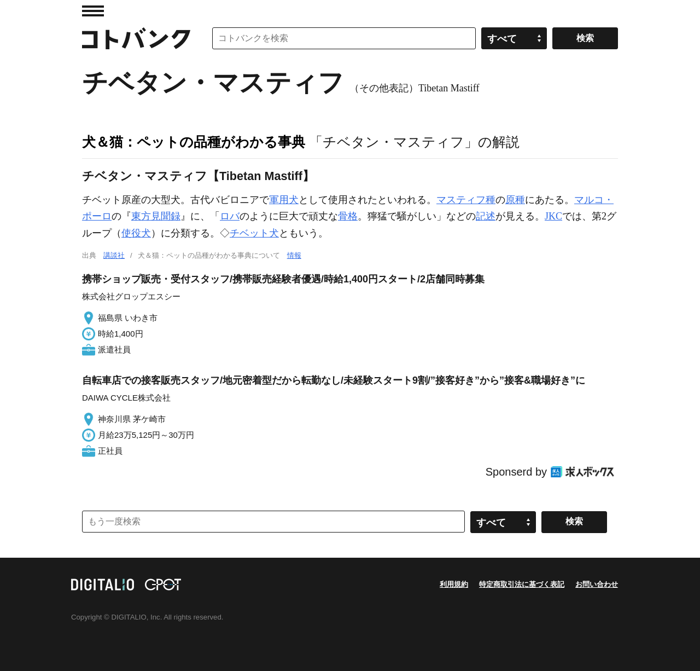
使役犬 (136, 233)
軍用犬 (284, 199)
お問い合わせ (596, 584)
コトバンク (136, 38)
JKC (553, 216)
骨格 (348, 216)
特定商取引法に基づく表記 (521, 584)
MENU (93, 11)
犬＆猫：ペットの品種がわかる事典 (193, 141)
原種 (515, 199)
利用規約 (454, 584)
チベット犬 (254, 233)
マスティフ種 (465, 199)
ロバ (230, 216)
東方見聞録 (155, 216)
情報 (294, 255)
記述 (485, 216)
